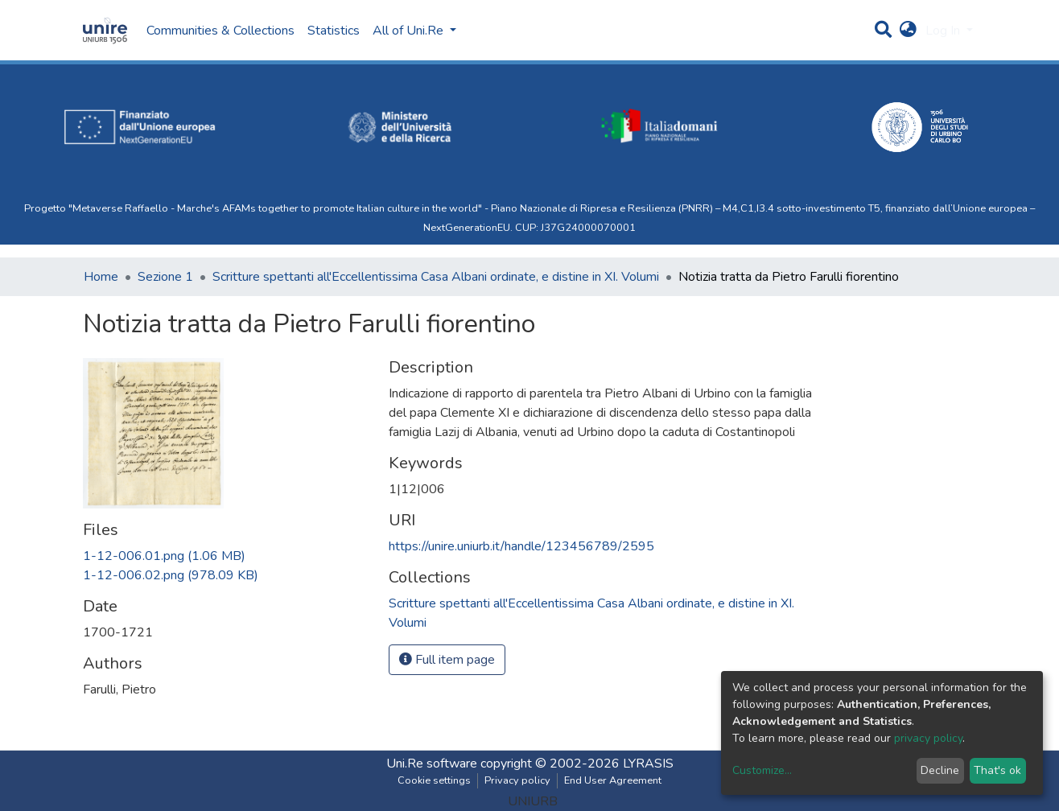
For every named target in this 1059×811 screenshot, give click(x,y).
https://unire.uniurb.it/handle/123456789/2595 (521, 546)
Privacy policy (517, 780)
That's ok (997, 770)
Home (101, 277)
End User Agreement (612, 780)
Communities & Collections (220, 30)
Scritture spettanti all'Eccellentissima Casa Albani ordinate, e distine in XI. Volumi (435, 277)
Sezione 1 (165, 277)
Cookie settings (434, 780)
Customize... (762, 770)
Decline (940, 770)
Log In (944, 30)
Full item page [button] (447, 660)
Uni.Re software (431, 763)
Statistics (333, 30)
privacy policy (928, 738)
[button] (908, 30)
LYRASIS (648, 763)
